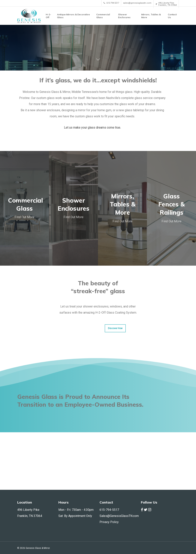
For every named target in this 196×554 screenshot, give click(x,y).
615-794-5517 (109, 510)
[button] (115, 386)
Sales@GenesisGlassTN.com (119, 516)
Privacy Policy (109, 522)
